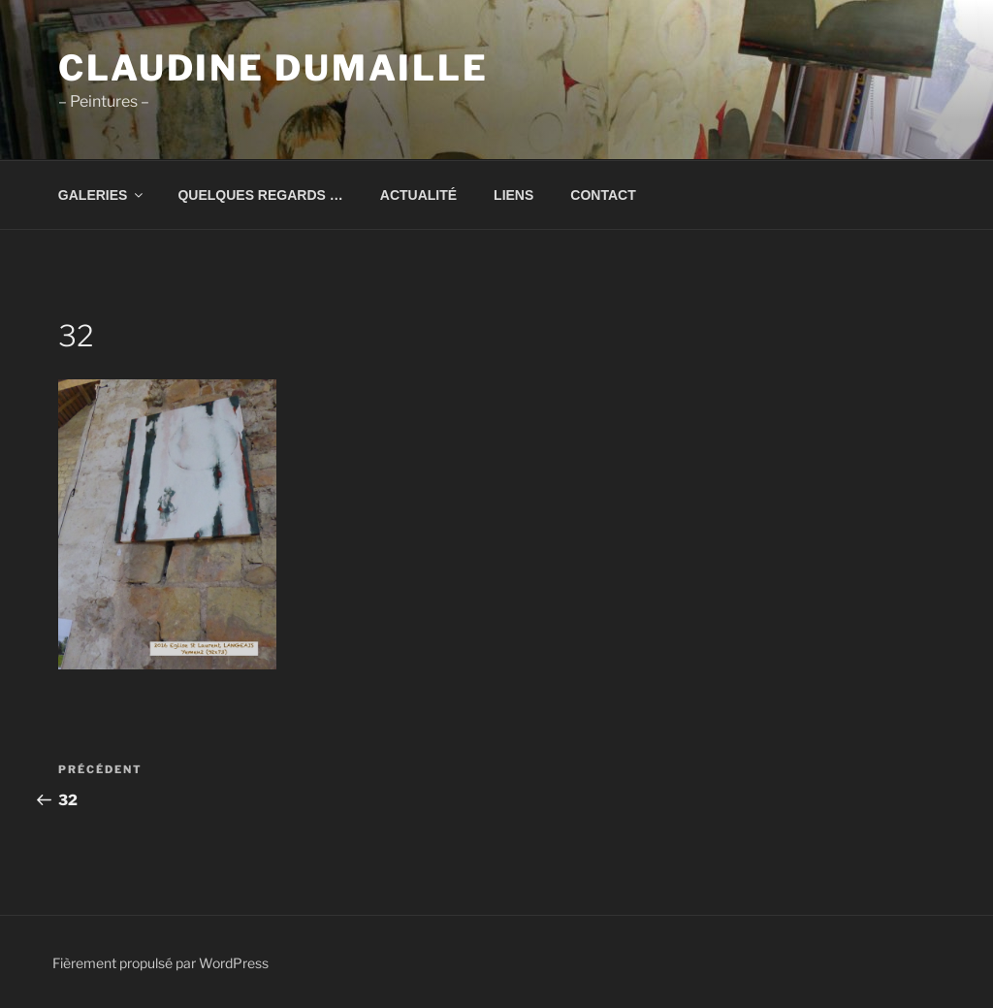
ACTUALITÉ (418, 195)
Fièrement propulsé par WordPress (160, 963)
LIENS (513, 195)
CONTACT (602, 195)
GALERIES (102, 195)
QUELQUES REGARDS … (259, 195)
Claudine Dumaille (273, 68)
